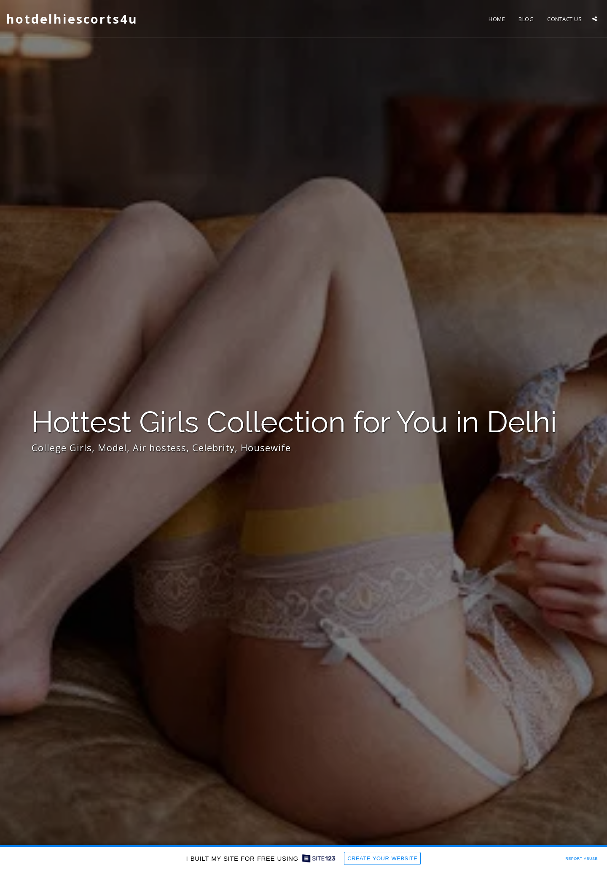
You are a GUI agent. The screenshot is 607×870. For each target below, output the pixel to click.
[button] (594, 18)
